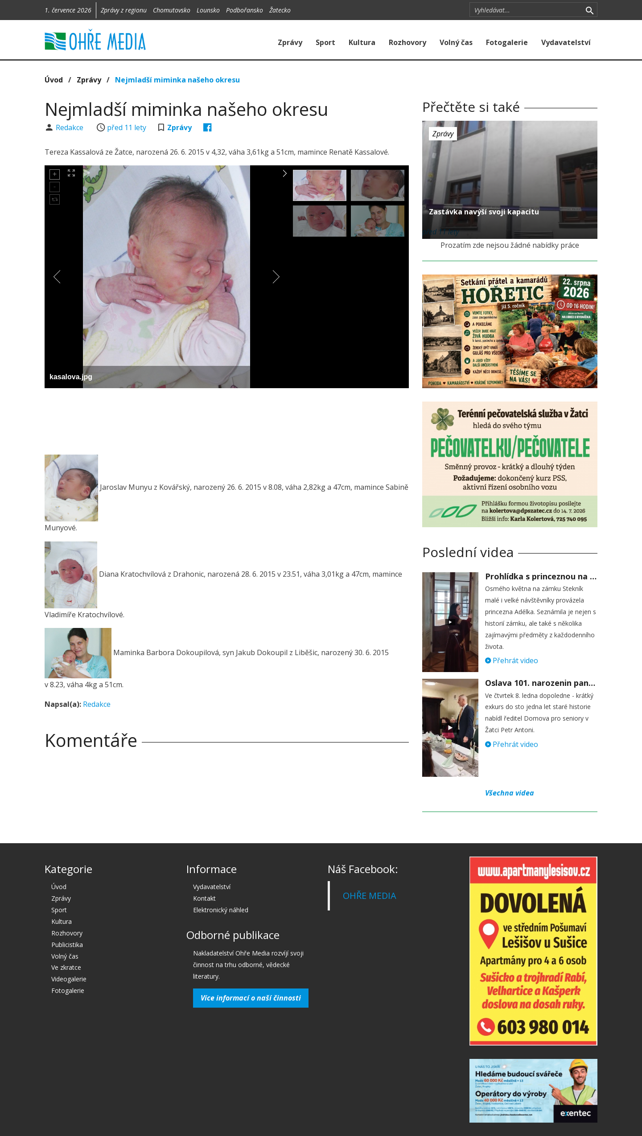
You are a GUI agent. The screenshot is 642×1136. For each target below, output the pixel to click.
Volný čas (456, 42)
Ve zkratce (66, 967)
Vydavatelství (566, 42)
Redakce (70, 127)
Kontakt (204, 898)
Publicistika (67, 944)
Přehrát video (511, 660)
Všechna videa (509, 793)
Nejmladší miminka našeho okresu (177, 80)
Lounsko (208, 10)
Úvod (54, 80)
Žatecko (280, 10)
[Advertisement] (226, 419)
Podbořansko (244, 10)
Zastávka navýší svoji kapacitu (484, 212)
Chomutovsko (171, 10)
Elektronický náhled (220, 910)
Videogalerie (68, 979)
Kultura (362, 42)
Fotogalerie (507, 42)
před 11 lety (126, 127)
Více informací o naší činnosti (251, 998)
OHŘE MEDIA (369, 896)
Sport (325, 42)
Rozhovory (407, 42)
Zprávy (290, 42)
